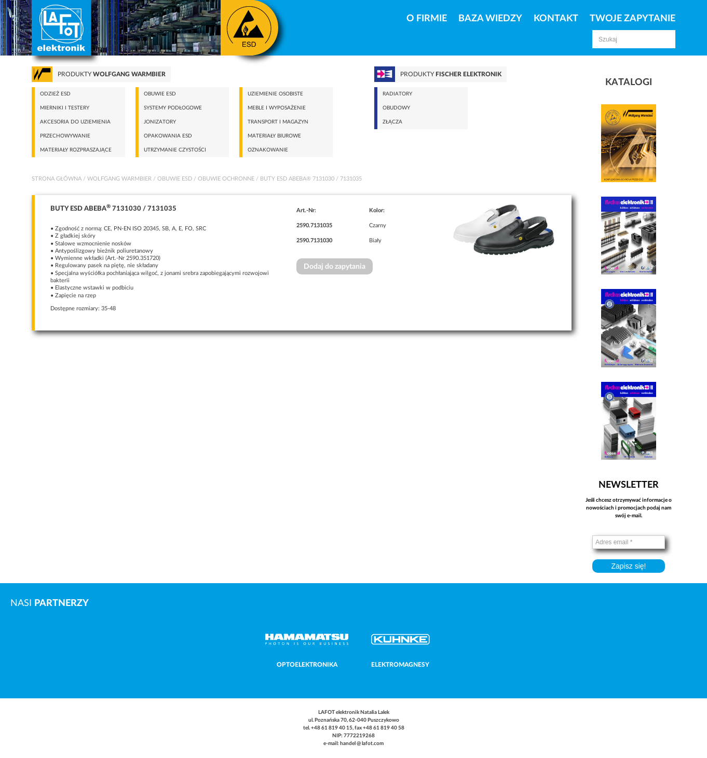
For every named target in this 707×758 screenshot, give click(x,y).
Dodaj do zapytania (334, 266)
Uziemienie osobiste (275, 94)
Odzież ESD (55, 94)
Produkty (112, 74)
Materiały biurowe (274, 136)
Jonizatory (160, 122)
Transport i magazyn (278, 122)
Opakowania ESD (168, 136)
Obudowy (396, 108)
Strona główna (56, 179)
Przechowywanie (65, 136)
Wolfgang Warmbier (119, 179)
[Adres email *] (628, 542)
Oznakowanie (268, 150)
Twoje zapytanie (632, 18)
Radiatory (397, 94)
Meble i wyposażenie (277, 108)
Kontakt (556, 18)
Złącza (392, 122)
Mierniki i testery (64, 108)
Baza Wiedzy (490, 18)
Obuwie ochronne (226, 179)
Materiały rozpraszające (76, 150)
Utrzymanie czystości (175, 150)
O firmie (426, 18)
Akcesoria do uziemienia (75, 122)
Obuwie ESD (160, 94)
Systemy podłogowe (173, 108)
